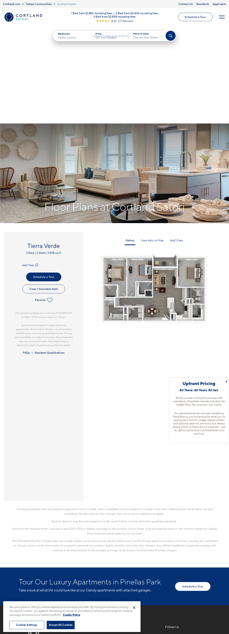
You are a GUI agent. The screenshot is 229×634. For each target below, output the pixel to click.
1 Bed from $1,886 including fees (91, 14)
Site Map (132, 599)
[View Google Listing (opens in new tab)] (114, 22)
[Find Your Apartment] (170, 38)
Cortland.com (11, 4)
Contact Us (185, 4)
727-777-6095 (89, 541)
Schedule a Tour (194, 18)
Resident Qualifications (49, 257)
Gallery (130, 145)
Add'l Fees (30, 169)
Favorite (44, 205)
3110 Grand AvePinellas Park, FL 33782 (96, 550)
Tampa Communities (39, 4)
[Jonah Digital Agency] (201, 597)
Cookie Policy (71, 614)
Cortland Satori (66, 4)
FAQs (26, 257)
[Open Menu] (221, 18)
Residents (202, 4)
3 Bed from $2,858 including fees (114, 17)
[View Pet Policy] (112, 562)
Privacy (95, 599)
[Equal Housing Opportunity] (81, 562)
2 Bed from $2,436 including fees (137, 14)
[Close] (134, 607)
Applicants (219, 4)
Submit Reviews (113, 599)
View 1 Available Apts (43, 193)
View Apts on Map (152, 145)
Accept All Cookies (60, 624)
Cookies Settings (26, 624)
